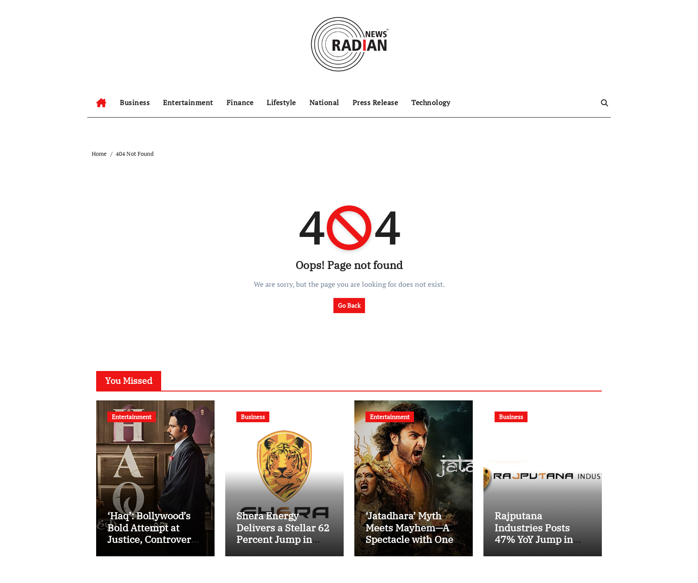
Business (135, 102)
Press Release (375, 102)
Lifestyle (281, 102)
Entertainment (188, 102)
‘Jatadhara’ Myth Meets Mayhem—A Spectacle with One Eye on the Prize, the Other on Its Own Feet (412, 545)
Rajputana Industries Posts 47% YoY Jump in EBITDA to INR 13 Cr (541, 533)
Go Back (349, 305)
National (324, 102)
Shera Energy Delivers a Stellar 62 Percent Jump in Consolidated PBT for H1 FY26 (282, 539)
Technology (430, 102)
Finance (240, 102)
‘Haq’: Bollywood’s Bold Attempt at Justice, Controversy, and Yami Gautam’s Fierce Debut (155, 539)
